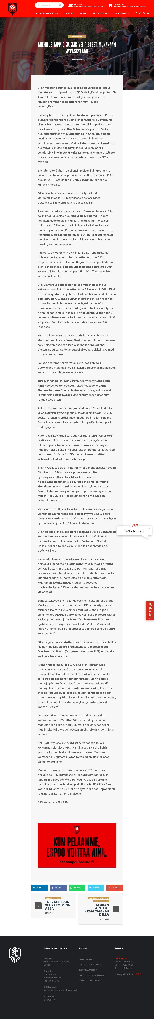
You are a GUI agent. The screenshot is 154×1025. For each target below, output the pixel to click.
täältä (137, 974)
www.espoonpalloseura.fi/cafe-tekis (89, 6)
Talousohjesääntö (90, 980)
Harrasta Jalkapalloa (46, 13)
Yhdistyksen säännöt (91, 975)
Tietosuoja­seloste (90, 965)
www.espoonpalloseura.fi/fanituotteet (130, 6)
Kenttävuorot (88, 970)
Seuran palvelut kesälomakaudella (97, 910)
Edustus (68, 13)
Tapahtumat (120, 13)
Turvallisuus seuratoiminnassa (57, 905)
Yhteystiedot (100, 13)
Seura (83, 13)
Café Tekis (121, 958)
